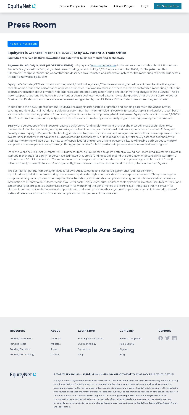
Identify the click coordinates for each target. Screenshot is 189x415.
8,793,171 (169, 374)
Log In (145, 6)
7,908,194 (136, 374)
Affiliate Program (124, 6)
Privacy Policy (170, 403)
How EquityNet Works (90, 338)
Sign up (124, 349)
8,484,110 (147, 374)
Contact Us (84, 349)
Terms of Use (155, 403)
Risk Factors (64, 407)
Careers (55, 354)
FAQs (81, 354)
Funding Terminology (22, 354)
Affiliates (56, 343)
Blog (122, 354)
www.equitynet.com (103, 65)
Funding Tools (18, 343)
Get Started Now (168, 6)
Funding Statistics (20, 349)
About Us (56, 338)
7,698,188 (125, 374)
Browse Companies (72, 6)
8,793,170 (158, 374)
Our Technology (87, 343)
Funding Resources (21, 338)
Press (54, 349)
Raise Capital (99, 6)
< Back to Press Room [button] (23, 43)
